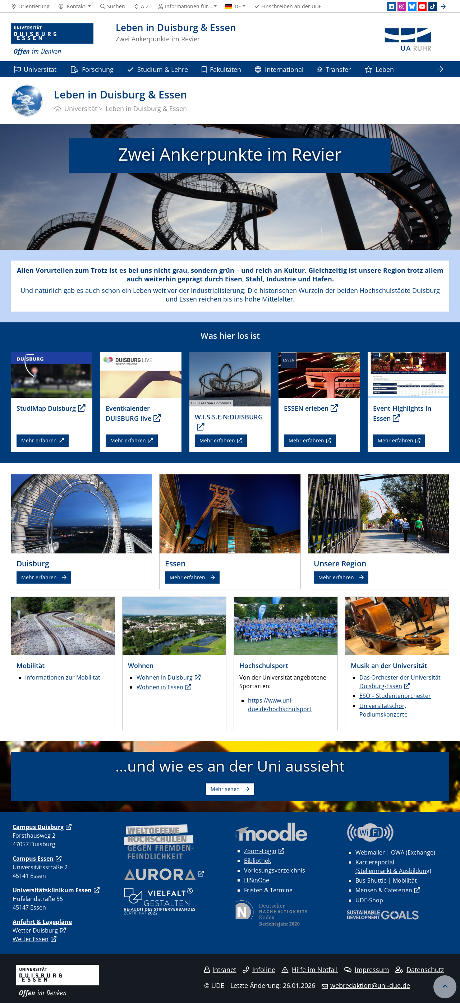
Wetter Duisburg (35, 930)
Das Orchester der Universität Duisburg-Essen (400, 681)
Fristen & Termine (268, 890)
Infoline (259, 969)
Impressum (366, 969)
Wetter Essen (31, 939)
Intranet (220, 969)
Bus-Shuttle (371, 880)
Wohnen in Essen (160, 687)
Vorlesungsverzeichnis (274, 870)
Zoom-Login (260, 851)
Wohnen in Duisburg (165, 677)
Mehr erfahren (39, 440)
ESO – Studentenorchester (395, 696)
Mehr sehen (225, 789)
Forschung (92, 69)
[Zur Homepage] (52, 39)
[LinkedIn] (391, 6)
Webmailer (370, 852)
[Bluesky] (412, 6)
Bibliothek (257, 861)
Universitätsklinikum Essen (52, 890)
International (279, 69)
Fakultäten (221, 69)
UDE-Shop (369, 900)
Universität (35, 69)
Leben (379, 69)
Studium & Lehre (157, 69)
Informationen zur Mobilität (62, 677)
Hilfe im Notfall (309, 969)
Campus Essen (33, 858)
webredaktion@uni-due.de (370, 985)
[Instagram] (401, 6)
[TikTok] (432, 6)
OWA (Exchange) (413, 852)
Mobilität (405, 880)
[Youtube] (422, 6)
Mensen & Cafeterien (383, 890)
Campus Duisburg (38, 827)
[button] (74, 6)
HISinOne (256, 880)
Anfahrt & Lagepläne (42, 922)
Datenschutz (419, 969)
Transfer (334, 69)
